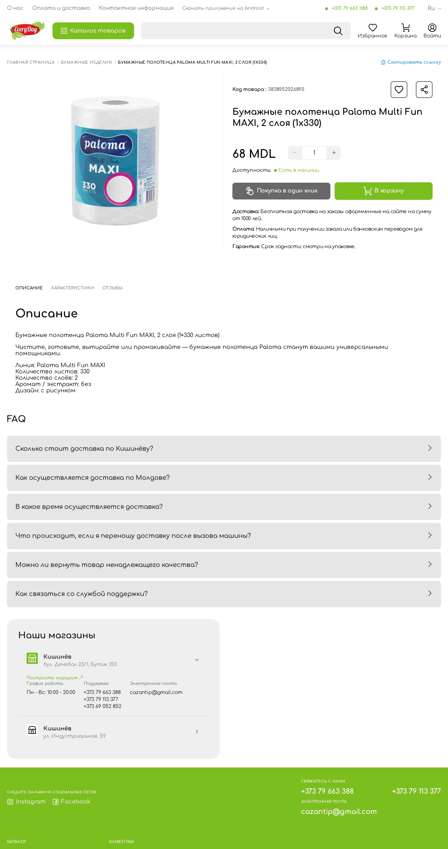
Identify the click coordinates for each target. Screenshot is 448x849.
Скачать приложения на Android (223, 8)
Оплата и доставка (61, 8)
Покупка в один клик (281, 191)
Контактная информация (136, 8)
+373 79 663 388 (350, 8)
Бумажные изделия (86, 62)
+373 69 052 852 (102, 706)
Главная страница (31, 62)
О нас (15, 8)
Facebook (71, 802)
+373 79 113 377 (398, 8)
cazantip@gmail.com (156, 692)
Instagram (26, 802)
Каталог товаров (93, 31)
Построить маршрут (55, 677)
